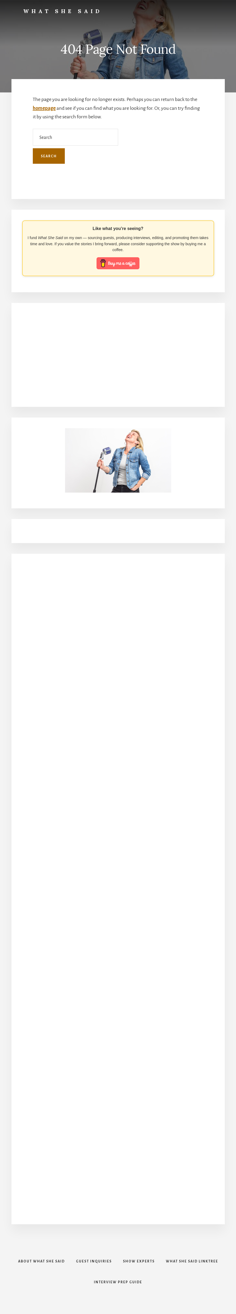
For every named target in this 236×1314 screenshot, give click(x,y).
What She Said (62, 11)
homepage (44, 108)
